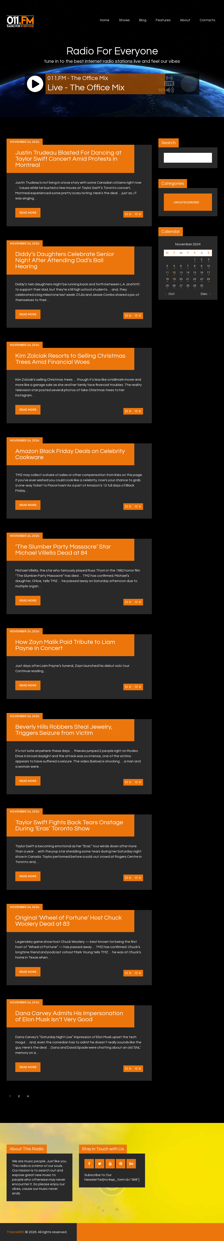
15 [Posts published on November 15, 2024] (194, 272)
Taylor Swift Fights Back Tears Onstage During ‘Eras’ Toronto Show (69, 825)
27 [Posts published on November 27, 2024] (181, 285)
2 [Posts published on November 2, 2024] (201, 259)
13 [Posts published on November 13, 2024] (181, 272)
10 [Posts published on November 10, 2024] (208, 266)
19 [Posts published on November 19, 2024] (174, 279)
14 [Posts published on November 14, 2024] (187, 272)
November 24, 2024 (24, 141)
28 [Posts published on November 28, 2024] (187, 285)
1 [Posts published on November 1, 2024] (195, 259)
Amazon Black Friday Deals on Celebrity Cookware (70, 454)
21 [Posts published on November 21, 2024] (187, 279)
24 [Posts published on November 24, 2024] (208, 279)
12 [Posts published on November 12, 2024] (174, 272)
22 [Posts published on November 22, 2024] (194, 279)
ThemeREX (15, 1232)
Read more (28, 212)
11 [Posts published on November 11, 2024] (167, 272)
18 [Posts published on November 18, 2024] (167, 279)
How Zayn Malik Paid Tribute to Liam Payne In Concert (65, 645)
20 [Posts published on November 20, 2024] (181, 279)
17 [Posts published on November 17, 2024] (208, 272)
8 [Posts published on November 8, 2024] (195, 266)
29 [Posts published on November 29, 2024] (194, 285)
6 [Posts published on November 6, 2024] (181, 266)
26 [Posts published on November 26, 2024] (174, 285)
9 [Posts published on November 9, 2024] (201, 266)
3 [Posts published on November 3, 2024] (208, 259)
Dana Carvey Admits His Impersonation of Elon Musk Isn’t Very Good (69, 1016)
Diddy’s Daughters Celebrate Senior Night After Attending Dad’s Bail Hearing (64, 260)
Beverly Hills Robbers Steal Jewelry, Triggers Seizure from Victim (63, 730)
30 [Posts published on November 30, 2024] (201, 285)
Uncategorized (186, 202)
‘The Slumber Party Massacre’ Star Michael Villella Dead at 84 (63, 550)
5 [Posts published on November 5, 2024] (174, 266)
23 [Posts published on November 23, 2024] (201, 279)
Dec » (205, 294)
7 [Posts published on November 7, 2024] (188, 266)
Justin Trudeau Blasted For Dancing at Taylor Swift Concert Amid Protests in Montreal (68, 159)
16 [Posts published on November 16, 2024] (201, 272)
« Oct (170, 294)
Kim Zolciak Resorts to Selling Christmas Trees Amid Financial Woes (70, 359)
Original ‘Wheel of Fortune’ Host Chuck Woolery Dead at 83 (68, 921)
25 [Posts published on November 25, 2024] (167, 285)
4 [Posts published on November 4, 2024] (167, 266)
